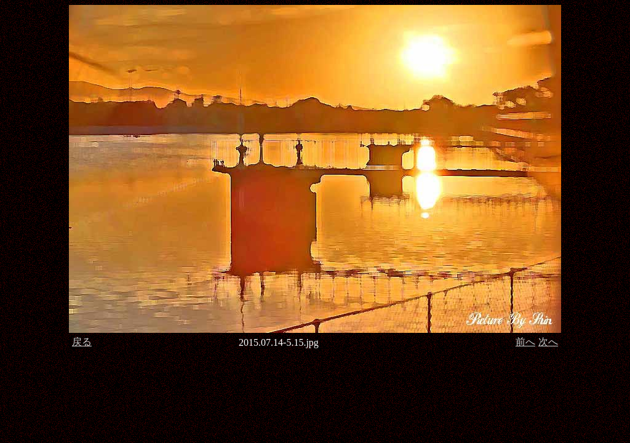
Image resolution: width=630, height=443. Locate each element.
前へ (525, 342)
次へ (548, 342)
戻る (82, 342)
